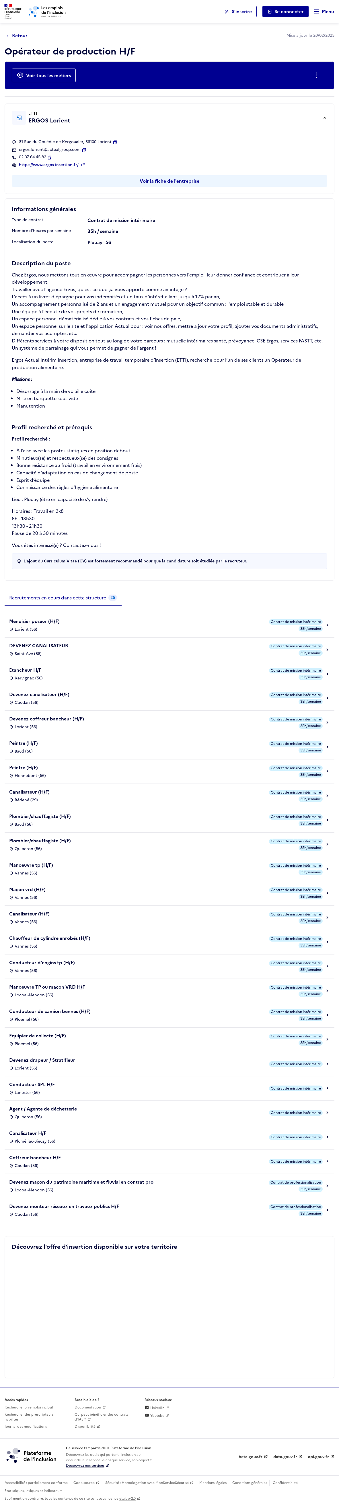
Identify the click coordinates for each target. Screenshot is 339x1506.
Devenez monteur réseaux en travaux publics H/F (64, 1206)
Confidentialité (285, 1482)
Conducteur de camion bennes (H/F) (50, 1011)
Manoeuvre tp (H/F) (31, 865)
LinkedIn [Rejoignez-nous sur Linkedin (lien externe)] (154, 1407)
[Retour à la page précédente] (18, 35)
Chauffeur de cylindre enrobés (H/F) (49, 938)
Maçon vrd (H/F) (27, 889)
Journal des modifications (26, 1426)
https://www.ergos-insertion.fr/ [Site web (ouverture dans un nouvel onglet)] (49, 165)
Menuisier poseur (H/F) (34, 621)
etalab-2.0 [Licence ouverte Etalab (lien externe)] (127, 1498)
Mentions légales (213, 1482)
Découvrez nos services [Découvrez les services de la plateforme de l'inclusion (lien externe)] (85, 1465)
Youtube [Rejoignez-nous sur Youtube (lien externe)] (154, 1415)
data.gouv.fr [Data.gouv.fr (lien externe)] (285, 1457)
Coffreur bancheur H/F (35, 1157)
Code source (84, 1482)
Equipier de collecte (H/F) (37, 1035)
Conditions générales (249, 1482)
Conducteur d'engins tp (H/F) (42, 962)
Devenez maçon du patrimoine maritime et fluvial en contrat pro (81, 1181)
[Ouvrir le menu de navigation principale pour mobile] (321, 11)
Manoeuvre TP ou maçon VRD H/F (47, 986)
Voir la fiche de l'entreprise (169, 181)
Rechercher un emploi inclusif (29, 1407)
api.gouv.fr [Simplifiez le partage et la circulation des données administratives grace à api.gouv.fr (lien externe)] (318, 1457)
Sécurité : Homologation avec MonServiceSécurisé (147, 1482)
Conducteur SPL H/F (32, 1084)
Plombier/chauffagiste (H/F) (40, 816)
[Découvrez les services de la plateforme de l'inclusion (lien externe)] (32, 1455)
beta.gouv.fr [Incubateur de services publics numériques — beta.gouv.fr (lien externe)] (250, 1457)
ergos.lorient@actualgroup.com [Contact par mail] (50, 150)
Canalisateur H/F (27, 1133)
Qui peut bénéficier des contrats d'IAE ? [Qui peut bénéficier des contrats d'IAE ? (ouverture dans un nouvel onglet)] (101, 1417)
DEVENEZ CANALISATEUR (38, 645)
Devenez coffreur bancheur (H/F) (46, 718)
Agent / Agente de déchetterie (43, 1108)
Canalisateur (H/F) (29, 791)
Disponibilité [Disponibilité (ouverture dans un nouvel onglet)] (85, 1426)
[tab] (63, 598)
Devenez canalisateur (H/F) (39, 694)
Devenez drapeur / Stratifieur (42, 1060)
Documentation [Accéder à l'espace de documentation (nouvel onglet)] (88, 1407)
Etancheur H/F (25, 670)
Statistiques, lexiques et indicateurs (33, 1490)
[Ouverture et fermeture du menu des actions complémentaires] (317, 75)
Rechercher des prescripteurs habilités (29, 1417)
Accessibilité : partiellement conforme (36, 1482)
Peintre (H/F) (23, 743)
